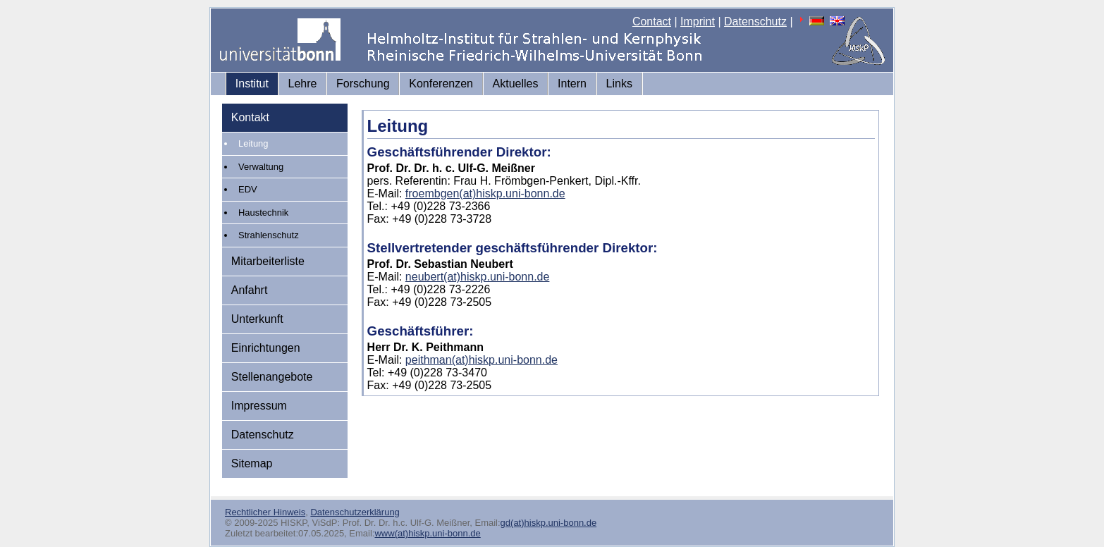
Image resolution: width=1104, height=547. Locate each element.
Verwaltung (260, 166)
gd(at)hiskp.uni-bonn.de (549, 522)
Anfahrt (249, 290)
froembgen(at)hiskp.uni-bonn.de (485, 193)
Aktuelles (516, 84)
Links (619, 84)
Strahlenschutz (268, 235)
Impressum (259, 406)
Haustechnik (263, 212)
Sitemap (252, 463)
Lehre (302, 84)
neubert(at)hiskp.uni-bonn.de (477, 277)
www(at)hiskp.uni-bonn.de (427, 533)
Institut (252, 84)
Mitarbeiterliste (268, 261)
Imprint (697, 21)
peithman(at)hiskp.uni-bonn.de (481, 360)
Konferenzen (441, 84)
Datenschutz (755, 21)
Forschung (363, 84)
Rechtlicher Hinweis (265, 512)
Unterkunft (257, 319)
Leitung (253, 143)
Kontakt (250, 117)
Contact (651, 21)
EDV (247, 189)
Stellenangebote (272, 377)
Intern (572, 84)
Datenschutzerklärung (354, 512)
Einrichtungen (265, 348)
